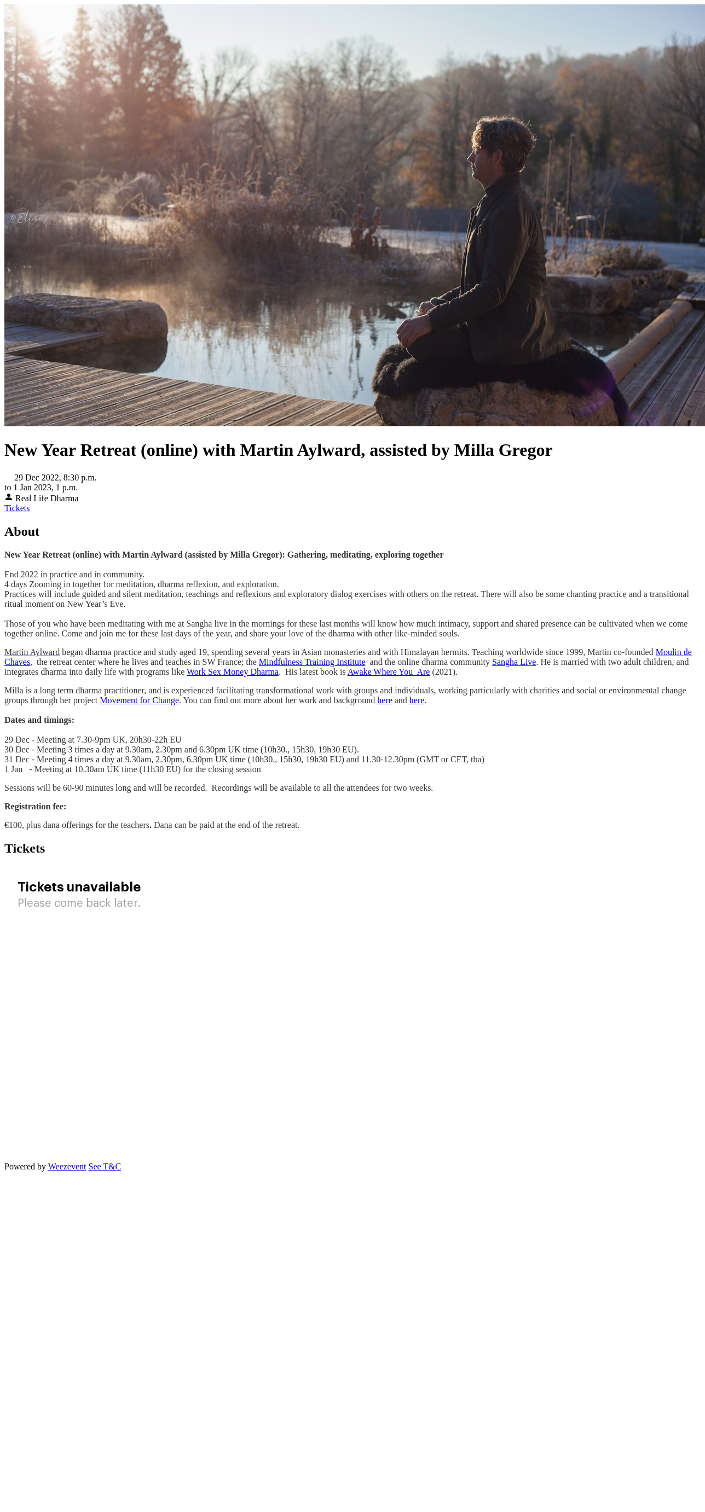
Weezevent (67, 1166)
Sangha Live (514, 662)
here (384, 700)
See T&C (104, 1166)
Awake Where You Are (389, 671)
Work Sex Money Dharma (233, 671)
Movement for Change (139, 700)
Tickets (17, 508)
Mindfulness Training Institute (312, 662)
